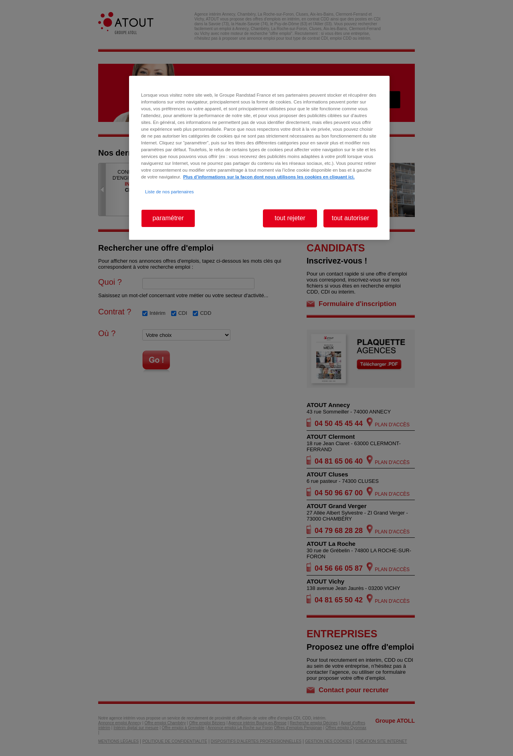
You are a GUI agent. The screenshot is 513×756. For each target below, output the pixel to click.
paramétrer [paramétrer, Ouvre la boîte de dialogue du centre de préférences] (168, 218)
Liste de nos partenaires (169, 191)
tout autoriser (350, 218)
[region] (259, 158)
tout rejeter (290, 218)
